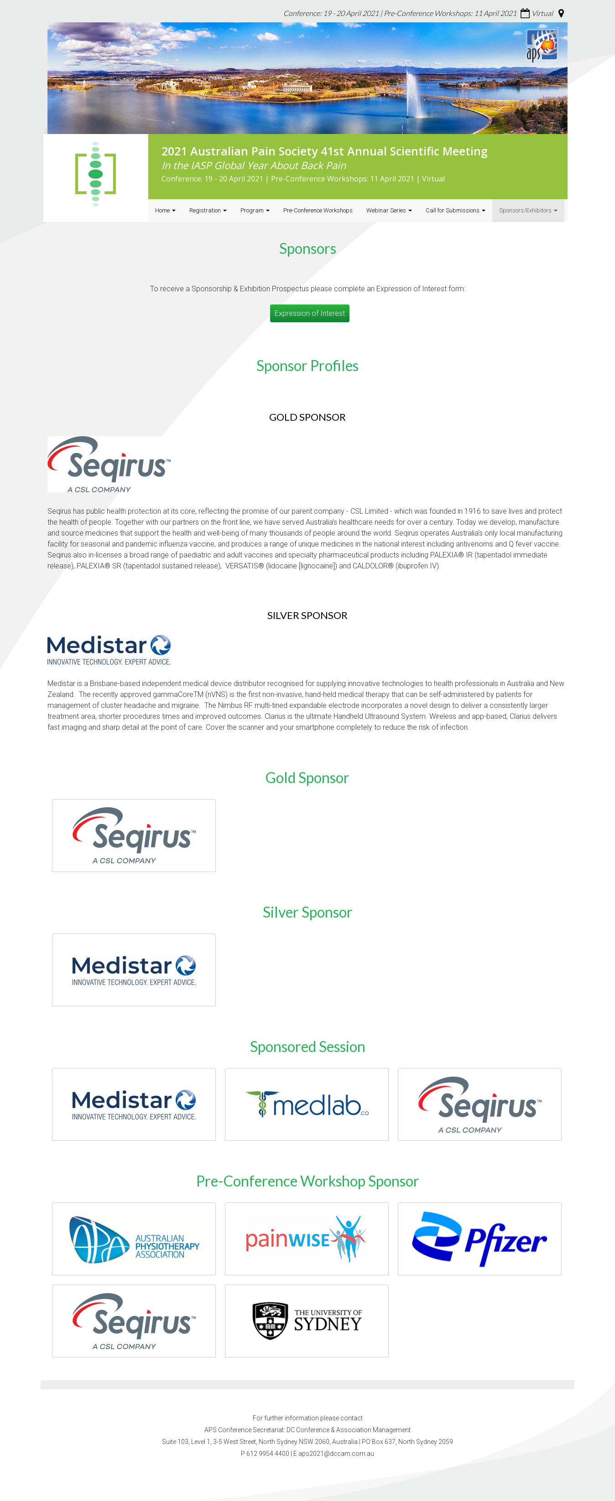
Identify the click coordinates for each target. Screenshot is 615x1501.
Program (255, 210)
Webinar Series (389, 210)
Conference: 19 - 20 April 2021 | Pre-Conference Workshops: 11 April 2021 (399, 13)
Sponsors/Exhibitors (528, 210)
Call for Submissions (455, 210)
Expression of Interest (310, 313)
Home (165, 210)
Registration (208, 210)
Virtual (542, 13)
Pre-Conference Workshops (318, 210)
